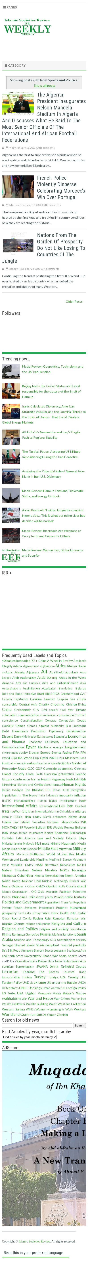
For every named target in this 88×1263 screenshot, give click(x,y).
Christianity (22, 710)
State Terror (55, 961)
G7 (69, 763)
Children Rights (76, 704)
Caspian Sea (66, 699)
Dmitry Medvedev (25, 736)
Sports (72, 956)
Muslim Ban (65, 854)
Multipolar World (42, 854)
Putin (73, 913)
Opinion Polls (55, 886)
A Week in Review (60, 660)
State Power (38, 961)
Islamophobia (70, 822)
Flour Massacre (68, 758)
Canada (7, 699)
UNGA (82, 982)
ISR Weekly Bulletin (32, 827)
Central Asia (28, 704)
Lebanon (71, 838)
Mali (38, 843)
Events (56, 752)
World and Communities (22, 1014)
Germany (80, 768)
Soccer (49, 950)
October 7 (18, 886)
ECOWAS (52, 742)
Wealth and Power (13, 1004)
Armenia (8, 683)
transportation (11, 977)
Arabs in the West (72, 677)
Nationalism (67, 865)
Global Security (13, 774)
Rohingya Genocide (25, 934)
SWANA (42, 966)
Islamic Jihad (77, 817)
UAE (26, 982)
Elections (44, 747)
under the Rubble (64, 982)
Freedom (30, 763)
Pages (10, 7)
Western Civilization (72, 1004)
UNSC (23, 988)
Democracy (20, 731)
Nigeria (39, 875)
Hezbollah (72, 779)
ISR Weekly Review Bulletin (66, 827)
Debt (5, 731)
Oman (31, 886)
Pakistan (65, 891)
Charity (44, 704)
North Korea (11, 881)
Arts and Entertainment (60, 683)
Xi (44, 1014)
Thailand (29, 972)
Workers (80, 1009)
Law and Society (51, 838)
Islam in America (38, 811)
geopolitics (65, 768)
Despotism (38, 731)
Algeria (20, 672)
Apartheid (56, 672)
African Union (76, 666)
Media (82, 843)
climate (81, 710)
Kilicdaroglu (78, 833)
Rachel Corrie (21, 918)
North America (75, 875)
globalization (66, 774)
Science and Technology (31, 940)
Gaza (22, 768)
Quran (6, 918)
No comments (47, 147)
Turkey (40, 977)
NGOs (64, 870)
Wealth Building (37, 1004)
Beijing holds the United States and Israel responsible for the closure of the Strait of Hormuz (51, 391)
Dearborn (79, 726)
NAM (39, 865)
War (24, 998)
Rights (6, 934)
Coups (81, 720)
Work (69, 1009)
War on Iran (78, 998)
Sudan (67, 961)
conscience (10, 720)
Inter (82, 800)
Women (41, 1009)
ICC (48, 790)
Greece (80, 774)
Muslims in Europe (60, 859)
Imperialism (9, 795)
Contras (50, 720)
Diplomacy (56, 731)
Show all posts (44, 85)
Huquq (6, 790)
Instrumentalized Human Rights (35, 800)
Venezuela (44, 993)
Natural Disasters (15, 870)
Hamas (35, 779)
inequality (66, 795)
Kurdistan (8, 838)
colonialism (9, 715)
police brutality (75, 897)
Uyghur (30, 993)
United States (10, 988)
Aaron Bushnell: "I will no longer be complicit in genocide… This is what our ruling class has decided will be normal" (53, 515)
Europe (45, 752)
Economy (35, 742)
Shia (4, 950)
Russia (45, 934)
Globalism (50, 774)
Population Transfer (58, 902)
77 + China (38, 660)
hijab (83, 779)
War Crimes (62, 998)
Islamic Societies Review (34, 1241)
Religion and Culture (68, 923)
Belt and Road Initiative (19, 693)
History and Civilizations (33, 784)
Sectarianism (66, 940)
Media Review (28, 849)
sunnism (8, 966)
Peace (6, 897)
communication (28, 715)
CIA (36, 710)
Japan (14, 833)
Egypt (31, 747)
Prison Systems (25, 907)
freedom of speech (48, 763)
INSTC (6, 800)
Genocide (50, 768)
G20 (63, 763)
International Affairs (20, 805)
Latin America (25, 838)
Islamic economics (54, 817)
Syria (54, 966)
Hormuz (57, 784)
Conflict (80, 715)
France (18, 763)
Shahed (20, 945)
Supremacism (25, 966)
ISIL (24, 811)
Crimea (20, 726)
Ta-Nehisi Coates (73, 966)
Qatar (82, 913)
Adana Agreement (26, 666)
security (81, 940)
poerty (49, 897)
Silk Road (14, 950)
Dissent (7, 736)
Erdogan (34, 752)
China (7, 709)
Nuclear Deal (31, 881)
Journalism (35, 833)
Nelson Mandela (44, 870)
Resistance (78, 929)
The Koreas (49, 972)
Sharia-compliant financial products (61, 945)
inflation (80, 795)
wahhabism (11, 998)
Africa (60, 665)
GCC (30, 768)
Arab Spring (47, 677)
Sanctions (69, 934)
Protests (24, 913)
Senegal (7, 945)
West (53, 1004)
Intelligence (67, 800)
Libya (82, 838)
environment (10, 752)
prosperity (9, 913)
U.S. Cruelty (69, 977)
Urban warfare (52, 988)
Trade (82, 972)
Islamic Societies (33, 822)
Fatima (67, 752)
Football (7, 763)
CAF (83, 693)
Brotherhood (70, 693)
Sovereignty (32, 956)
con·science (65, 715)
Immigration (78, 790)
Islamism (53, 822)
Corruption (66, 720)
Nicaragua (79, 870)
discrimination (76, 731)
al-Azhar (7, 672)
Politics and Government (23, 902)
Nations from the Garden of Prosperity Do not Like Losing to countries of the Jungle (43, 248)
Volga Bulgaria (63, 993)
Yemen (51, 1014)
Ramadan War (76, 918)
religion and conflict (38, 924)
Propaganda (46, 907)
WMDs (30, 1009)
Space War (50, 956)
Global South (34, 774)
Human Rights (74, 784)
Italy (5, 833)
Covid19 (8, 726)
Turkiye (53, 977)
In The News (27, 795)
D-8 (68, 726)
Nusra (6, 886)
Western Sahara (13, 1009)
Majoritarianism (12, 843)
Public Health (59, 913)
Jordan (23, 833)
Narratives (51, 865)
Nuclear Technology (55, 881)
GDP (39, 768)
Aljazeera (32, 672)
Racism (38, 918)
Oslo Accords (48, 891)
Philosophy (36, 897)
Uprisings (35, 988)
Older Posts (74, 301)
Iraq (5, 811)
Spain (63, 956)
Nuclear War (77, 881)
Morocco (22, 854)
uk (31, 982)
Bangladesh (66, 688)
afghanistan (47, 666)
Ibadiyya (17, 790)
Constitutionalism (31, 720)
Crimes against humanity (45, 726)
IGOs (66, 790)
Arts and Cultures (28, 683)
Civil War (66, 710)
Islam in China (58, 811)
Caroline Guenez (42, 699)
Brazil (40, 693)
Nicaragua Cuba (13, 875)
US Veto (8, 993)
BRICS (55, 693)
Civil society (50, 710)
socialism (60, 950)
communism (48, 715)
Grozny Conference (16, 779)
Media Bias (9, 849)
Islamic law (10, 822)
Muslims (42, 859)
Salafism (56, 934)
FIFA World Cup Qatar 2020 (36, 758)
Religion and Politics (20, 928)
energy (58, 747)
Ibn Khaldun (34, 790)
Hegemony (58, 779)
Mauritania (68, 843)
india (42, 795)
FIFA (76, 752)
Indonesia (52, 795)
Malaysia (28, 843)
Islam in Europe (76, 811)
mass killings (51, 843)
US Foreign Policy (73, 988)
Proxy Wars (41, 913)
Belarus (80, 688)
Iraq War (15, 811)
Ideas (57, 790)
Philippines (19, 897)
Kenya (48, 833)
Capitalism (21, 699)
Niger (29, 875)
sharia (30, 945)
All (44, 672)
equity (23, 752)
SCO (53, 940)
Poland (58, 897)
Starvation (22, 961)
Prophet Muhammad (71, 907)
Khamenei (61, 833)
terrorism (10, 971)
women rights (56, 1009)
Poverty (6, 907)
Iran (70, 805)
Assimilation (31, 688)
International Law (52, 806)
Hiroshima (9, 784)
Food (83, 758)
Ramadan (59, 918)
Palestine (79, 891)
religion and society (54, 929)
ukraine (40, 982)
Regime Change (13, 924)
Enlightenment (75, 747)
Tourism (68, 972)
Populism (79, 902)
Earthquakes (45, 736)
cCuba (81, 699)
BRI (47, 693)
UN (49, 982)
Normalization (54, 875)
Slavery (39, 950)
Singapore (27, 950)
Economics (60, 736)
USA (20, 993)
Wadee (81, 993)
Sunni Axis (78, 961)
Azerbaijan (49, 688)
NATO (81, 865)
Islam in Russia (12, 817)
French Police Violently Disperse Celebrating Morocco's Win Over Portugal (61, 187)
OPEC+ (40, 886)
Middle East (48, 848)
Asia (83, 683)
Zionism (62, 1014)
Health (45, 779)
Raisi (48, 918)
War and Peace (40, 998)
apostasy (71, 672)
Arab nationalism (24, 677)
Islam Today (32, 817)
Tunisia (27, 977)
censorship (9, 704)
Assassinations (11, 688)
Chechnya (57, 704)
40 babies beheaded (16, 660)
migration (65, 849)
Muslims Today (22, 865)
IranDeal (80, 806)
